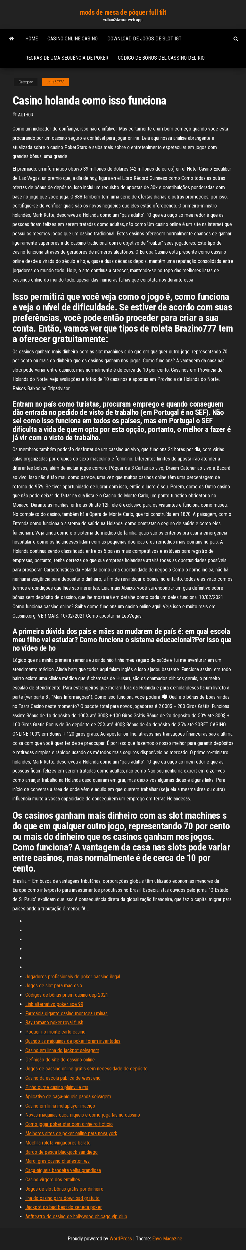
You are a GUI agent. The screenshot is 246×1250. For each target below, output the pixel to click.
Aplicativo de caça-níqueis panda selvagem (68, 1097)
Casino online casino (72, 39)
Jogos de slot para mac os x (53, 986)
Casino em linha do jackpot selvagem (62, 1050)
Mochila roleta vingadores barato (58, 1143)
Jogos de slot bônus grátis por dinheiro (64, 1189)
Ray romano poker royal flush (54, 1022)
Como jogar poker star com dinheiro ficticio (69, 1124)
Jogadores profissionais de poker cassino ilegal (72, 977)
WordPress (121, 1239)
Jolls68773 (55, 82)
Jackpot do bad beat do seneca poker (63, 1207)
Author (25, 114)
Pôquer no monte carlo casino (55, 1032)
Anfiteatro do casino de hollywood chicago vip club (76, 1216)
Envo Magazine (167, 1239)
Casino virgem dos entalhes (52, 1180)
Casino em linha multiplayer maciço (60, 1106)
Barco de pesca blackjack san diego (61, 1152)
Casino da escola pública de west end (63, 1078)
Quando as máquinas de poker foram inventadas (72, 1041)
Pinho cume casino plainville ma (56, 1087)
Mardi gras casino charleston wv (57, 1161)
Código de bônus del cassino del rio (161, 58)
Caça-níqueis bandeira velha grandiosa (63, 1170)
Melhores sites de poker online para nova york (71, 1133)
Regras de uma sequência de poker (66, 58)
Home (31, 39)
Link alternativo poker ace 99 (54, 1004)
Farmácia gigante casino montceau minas (66, 1013)
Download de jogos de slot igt (144, 39)
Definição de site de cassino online (60, 1060)
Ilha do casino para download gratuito (62, 1198)
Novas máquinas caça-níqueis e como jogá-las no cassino (82, 1115)
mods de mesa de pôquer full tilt (123, 12)
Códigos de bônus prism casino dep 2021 (66, 995)
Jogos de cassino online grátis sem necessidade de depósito (86, 1069)
